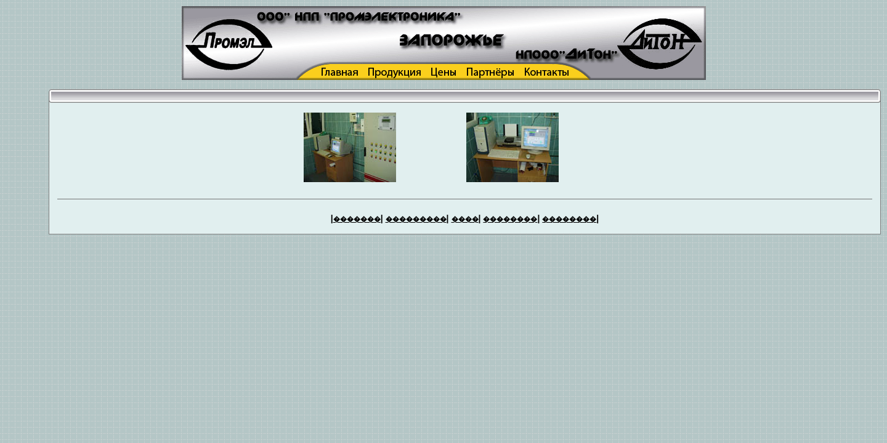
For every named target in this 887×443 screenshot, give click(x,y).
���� (465, 219)
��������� (416, 219)
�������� (510, 219)
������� (357, 219)
